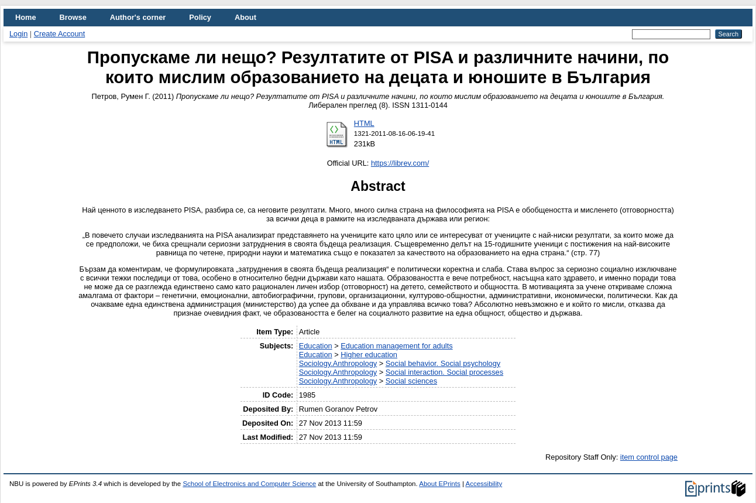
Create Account (59, 33)
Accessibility (483, 483)
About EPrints (439, 483)
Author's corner (138, 17)
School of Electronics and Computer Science (249, 483)
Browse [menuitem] (73, 17)
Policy (200, 17)
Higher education (369, 354)
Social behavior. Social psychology (443, 363)
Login (18, 33)
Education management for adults (396, 345)
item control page (649, 457)
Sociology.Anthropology (338, 363)
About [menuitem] (245, 17)
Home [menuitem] (25, 17)
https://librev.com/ (400, 163)
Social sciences (411, 381)
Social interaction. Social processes (444, 372)
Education (315, 345)
